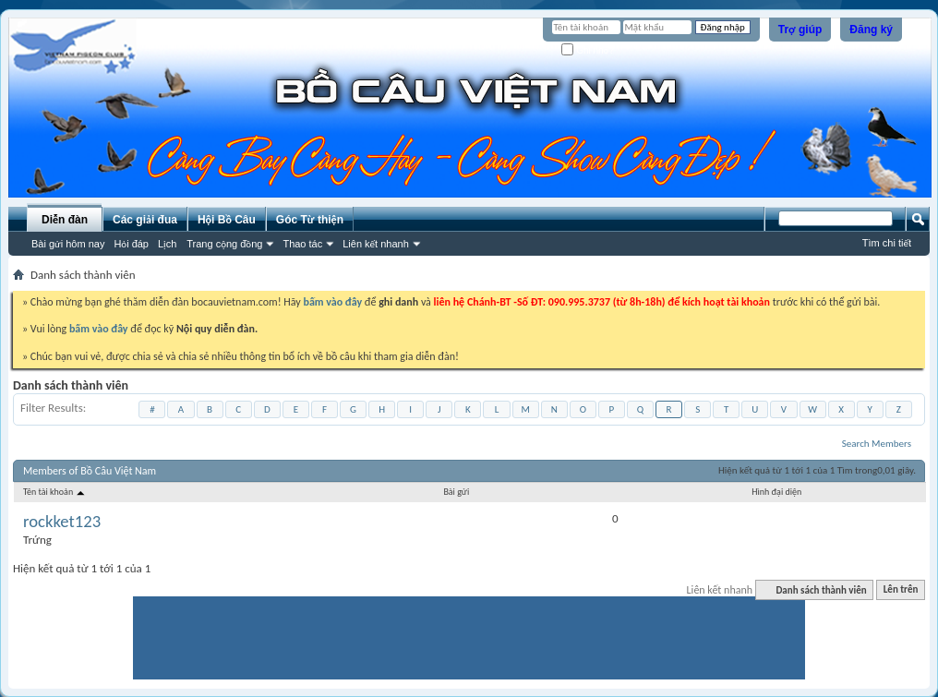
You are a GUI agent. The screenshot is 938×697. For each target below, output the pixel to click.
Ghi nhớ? (587, 50)
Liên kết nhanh (376, 243)
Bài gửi (456, 492)
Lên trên (901, 590)
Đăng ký (871, 29)
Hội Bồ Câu (227, 219)
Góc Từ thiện (309, 219)
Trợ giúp (800, 29)
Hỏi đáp (131, 243)
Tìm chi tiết (886, 242)
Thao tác (302, 243)
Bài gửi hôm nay (67, 243)
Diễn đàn (65, 219)
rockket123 (62, 521)
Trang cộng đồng (224, 243)
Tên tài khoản (55, 492)
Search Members (876, 444)
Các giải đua (145, 219)
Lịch (167, 243)
